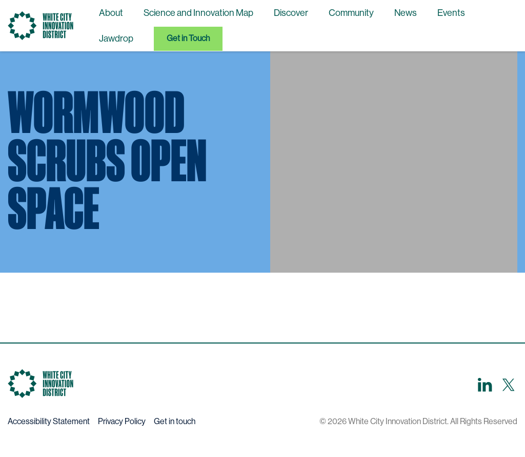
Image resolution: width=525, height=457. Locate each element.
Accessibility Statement (49, 421)
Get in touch (174, 421)
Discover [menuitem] (291, 13)
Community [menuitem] (351, 13)
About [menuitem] (111, 13)
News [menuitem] (405, 13)
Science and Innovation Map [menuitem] (198, 13)
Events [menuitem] (451, 13)
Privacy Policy (122, 421)
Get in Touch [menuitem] (188, 38)
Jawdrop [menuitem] (116, 38)
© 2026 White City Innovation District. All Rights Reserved (418, 421)
